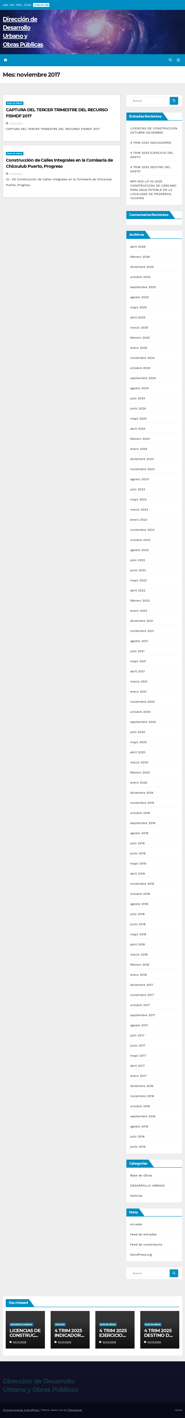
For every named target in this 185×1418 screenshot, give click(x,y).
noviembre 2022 (142, 530)
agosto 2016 (139, 1126)
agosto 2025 (139, 297)
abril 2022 (137, 590)
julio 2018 (137, 914)
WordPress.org (141, 1254)
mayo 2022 (138, 580)
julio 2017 (137, 1035)
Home (178, 1410)
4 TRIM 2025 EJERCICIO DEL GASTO (113, 1335)
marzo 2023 (139, 509)
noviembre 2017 (142, 995)
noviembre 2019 (142, 803)
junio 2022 (138, 570)
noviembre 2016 (142, 1096)
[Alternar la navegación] (178, 60)
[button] (170, 60)
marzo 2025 (139, 327)
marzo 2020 (139, 762)
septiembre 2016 (142, 1116)
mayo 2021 (138, 661)
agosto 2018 (139, 904)
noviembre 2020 (142, 701)
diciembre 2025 (142, 267)
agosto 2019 (139, 833)
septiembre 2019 (142, 823)
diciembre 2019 (141, 792)
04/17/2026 (19, 1342)
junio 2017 (137, 1045)
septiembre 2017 (142, 1015)
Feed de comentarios (146, 1244)
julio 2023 (137, 489)
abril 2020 (137, 752)
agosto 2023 (139, 479)
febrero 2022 (140, 600)
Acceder (136, 1224)
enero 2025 (138, 348)
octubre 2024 (140, 368)
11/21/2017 (16, 123)
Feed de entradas (143, 1234)
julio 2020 (137, 732)
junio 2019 (138, 853)
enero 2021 (138, 691)
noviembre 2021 (142, 631)
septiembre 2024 (143, 378)
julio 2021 (137, 651)
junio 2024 (138, 408)
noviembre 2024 (142, 358)
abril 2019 (137, 873)
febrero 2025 (140, 337)
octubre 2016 (140, 1106)
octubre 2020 (140, 712)
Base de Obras (14, 103)
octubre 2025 (140, 277)
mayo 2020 (138, 742)
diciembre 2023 (142, 459)
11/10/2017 (16, 173)
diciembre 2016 (141, 1086)
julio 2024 (137, 398)
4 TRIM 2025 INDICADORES (150, 142)
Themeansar (74, 1410)
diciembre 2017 (141, 985)
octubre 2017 (140, 1005)
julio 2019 (137, 843)
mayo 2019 (138, 863)
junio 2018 (138, 924)
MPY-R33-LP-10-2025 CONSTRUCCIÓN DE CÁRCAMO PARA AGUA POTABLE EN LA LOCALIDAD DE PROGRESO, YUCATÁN (153, 190)
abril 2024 (137, 428)
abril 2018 (137, 944)
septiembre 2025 (143, 287)
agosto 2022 (139, 550)
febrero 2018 (139, 964)
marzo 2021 (139, 681)
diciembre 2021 (141, 621)
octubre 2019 (140, 813)
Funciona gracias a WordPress (21, 1410)
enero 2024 (138, 449)
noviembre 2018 (142, 883)
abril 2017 (137, 1066)
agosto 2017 (139, 1025)
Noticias (136, 1195)
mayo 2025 (138, 307)
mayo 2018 (138, 934)
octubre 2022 (140, 540)
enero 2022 (138, 610)
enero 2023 (138, 519)
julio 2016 (137, 1136)
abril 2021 (137, 671)
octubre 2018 (140, 894)
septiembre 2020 (143, 722)
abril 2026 (137, 246)
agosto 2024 (139, 388)
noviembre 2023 (142, 469)
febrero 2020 (140, 772)
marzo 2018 (139, 954)
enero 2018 (138, 974)
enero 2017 (138, 1076)
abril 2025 (137, 317)
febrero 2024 (140, 439)
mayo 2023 (138, 499)
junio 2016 (138, 1146)
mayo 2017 (138, 1055)
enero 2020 (138, 782)
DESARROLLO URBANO (147, 1185)
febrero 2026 (140, 257)
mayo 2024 (138, 418)
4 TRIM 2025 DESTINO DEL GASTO (159, 1335)
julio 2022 (137, 560)
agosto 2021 (139, 641)
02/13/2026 (64, 1342)
